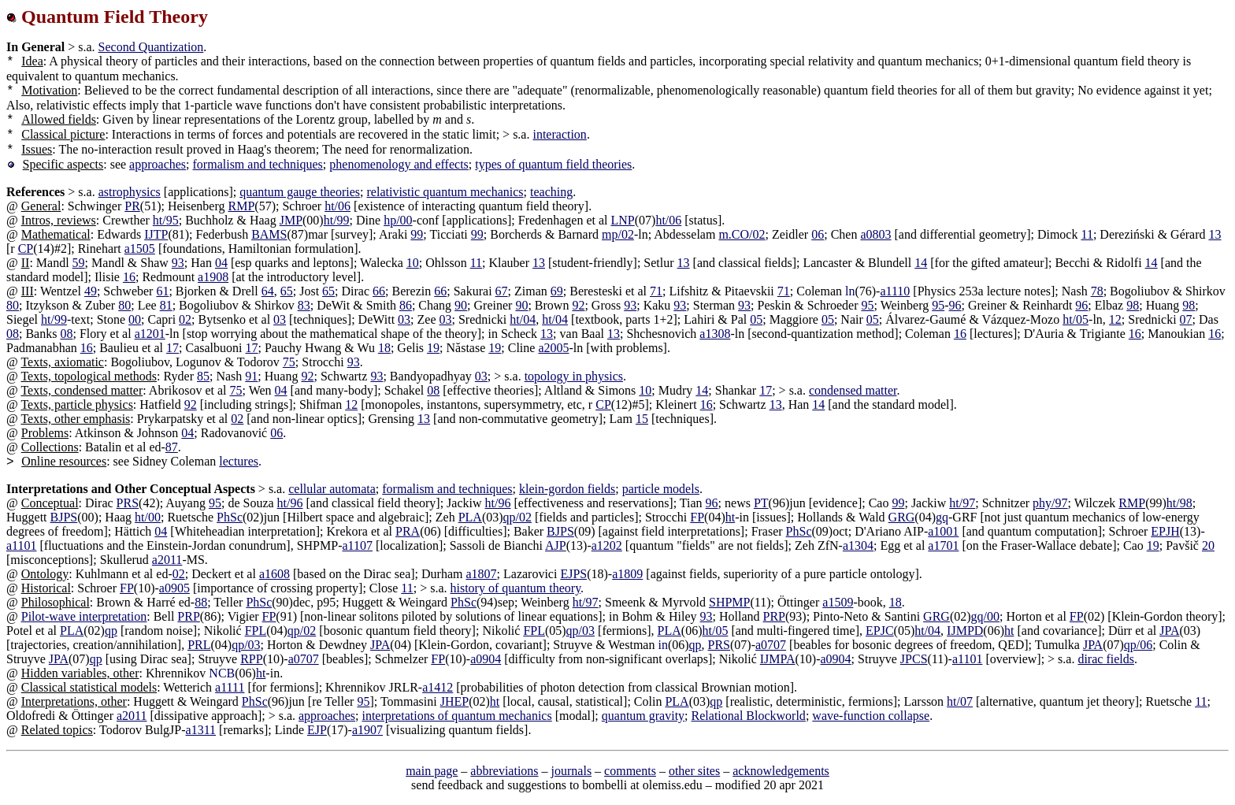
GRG (901, 517)
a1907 (367, 729)
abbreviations (504, 770)
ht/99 (337, 220)
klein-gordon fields (567, 488)
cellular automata (332, 488)
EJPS (573, 574)
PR (132, 206)
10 (412, 262)
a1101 (21, 545)
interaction (559, 134)
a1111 (229, 687)
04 (221, 262)
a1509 (837, 602)
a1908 (213, 277)
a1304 (858, 545)
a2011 (167, 559)
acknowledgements (780, 770)
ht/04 (523, 319)
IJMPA (778, 659)
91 (251, 376)
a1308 (714, 333)
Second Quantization (151, 47)
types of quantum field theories (553, 164)
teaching (551, 191)
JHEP (454, 701)
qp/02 (517, 517)
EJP (317, 729)
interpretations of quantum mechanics (456, 715)
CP (26, 248)
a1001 (943, 531)
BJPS (64, 517)
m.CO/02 (741, 234)
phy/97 (1050, 503)
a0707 (770, 644)
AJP (555, 545)
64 (267, 291)
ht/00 (148, 517)
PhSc (230, 517)
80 (12, 305)
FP (697, 517)
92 (578, 305)
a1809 (627, 574)
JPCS (914, 659)
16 (129, 277)
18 (384, 347)
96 (955, 305)
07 (1186, 319)
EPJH (1165, 531)
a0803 (875, 234)
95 (868, 305)
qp (111, 630)
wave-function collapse (870, 715)
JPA (1169, 630)
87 (171, 447)
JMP (291, 220)
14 (920, 262)
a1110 (895, 291)
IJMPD (965, 630)
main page (432, 770)
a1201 (150, 333)
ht (730, 517)
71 (656, 291)
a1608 (274, 574)
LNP (622, 220)
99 (416, 234)
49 (90, 291)
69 (557, 291)
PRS (128, 503)
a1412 (437, 687)
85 (203, 376)
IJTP (156, 234)
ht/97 (962, 503)
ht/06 (337, 206)
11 (1086, 234)
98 (1132, 305)
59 (78, 262)
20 (1208, 545)
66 (379, 291)
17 (172, 347)
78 (1097, 291)
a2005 (553, 347)
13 (1214, 234)
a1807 (480, 574)
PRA (407, 531)
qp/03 (580, 630)
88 (201, 602)
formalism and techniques (258, 164)
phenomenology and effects (399, 164)
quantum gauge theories (299, 191)
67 (501, 291)
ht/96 (290, 503)
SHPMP (729, 602)
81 (166, 305)
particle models (660, 488)
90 (460, 305)
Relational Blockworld (749, 715)
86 (405, 305)
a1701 (943, 545)
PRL (198, 644)
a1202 (607, 545)
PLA (470, 517)
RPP (251, 659)
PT (761, 503)
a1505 (139, 248)
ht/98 (1179, 503)
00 (134, 319)
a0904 (485, 659)
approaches (157, 164)
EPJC (880, 630)
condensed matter (853, 390)
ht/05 (1076, 319)
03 (279, 319)
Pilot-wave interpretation (84, 616)
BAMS (269, 234)
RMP (241, 206)
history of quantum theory (516, 588)
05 (756, 319)
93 (178, 262)
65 (286, 291)
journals (571, 770)
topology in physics (574, 376)
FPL (256, 630)
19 (433, 347)
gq (942, 517)
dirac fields (1105, 659)
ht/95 (166, 220)
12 (1115, 319)
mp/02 (618, 234)
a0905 (174, 588)
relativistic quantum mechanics (445, 191)
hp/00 (398, 220)
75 (289, 362)
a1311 (201, 729)
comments (630, 770)
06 (817, 234)
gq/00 (985, 616)
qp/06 (1138, 644)
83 (304, 305)
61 (162, 291)
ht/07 (960, 701)
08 (12, 333)
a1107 (357, 545)
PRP (188, 616)
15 (642, 418)
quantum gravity (643, 715)
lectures (238, 461)
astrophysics (129, 191)
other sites (694, 770)
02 (185, 319)
